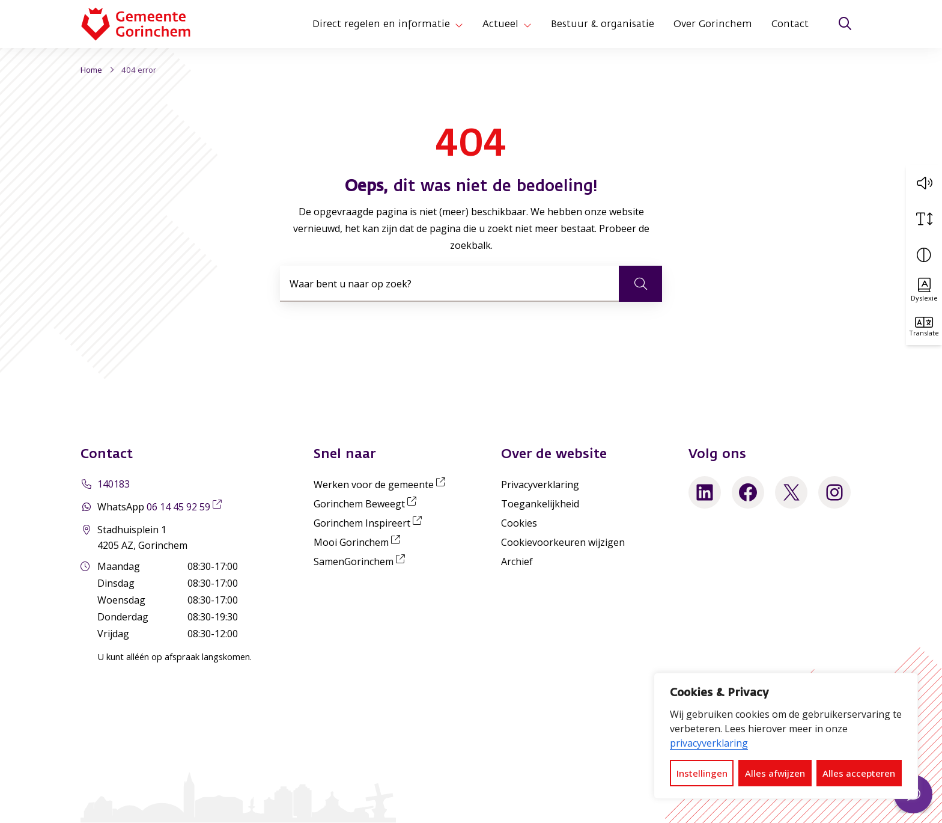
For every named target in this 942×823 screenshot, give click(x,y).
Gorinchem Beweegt (367, 503)
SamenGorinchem (362, 561)
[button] (924, 182)
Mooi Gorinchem (359, 542)
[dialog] (786, 736)
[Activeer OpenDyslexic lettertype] (924, 290)
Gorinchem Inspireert (370, 523)
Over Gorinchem (712, 24)
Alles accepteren (858, 773)
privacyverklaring (709, 743)
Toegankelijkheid (540, 503)
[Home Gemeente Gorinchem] (145, 24)
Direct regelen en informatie (381, 24)
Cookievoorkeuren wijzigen (563, 542)
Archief (517, 561)
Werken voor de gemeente (382, 484)
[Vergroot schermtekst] (924, 218)
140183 (113, 484)
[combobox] (471, 284)
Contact (790, 24)
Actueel (500, 24)
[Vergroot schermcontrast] (924, 254)
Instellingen (702, 773)
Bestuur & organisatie (602, 24)
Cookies (519, 523)
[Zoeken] (844, 24)
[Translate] (924, 326)
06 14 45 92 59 (186, 506)
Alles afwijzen (775, 773)
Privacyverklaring (540, 484)
